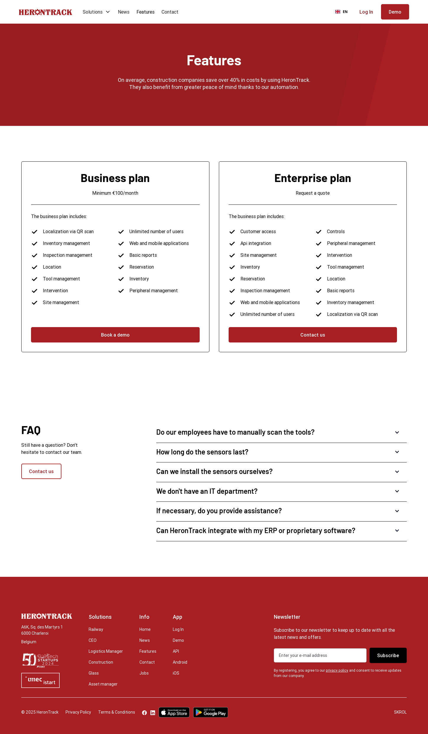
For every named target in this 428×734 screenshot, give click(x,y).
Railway (96, 629)
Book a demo (115, 335)
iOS (176, 673)
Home (145, 629)
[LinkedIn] (152, 712)
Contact (170, 12)
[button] (95, 12)
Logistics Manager (106, 651)
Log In (178, 629)
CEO (93, 640)
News (123, 12)
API (176, 651)
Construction (101, 662)
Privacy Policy (78, 712)
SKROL (400, 712)
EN (341, 11)
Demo (178, 640)
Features (145, 12)
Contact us (312, 335)
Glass (94, 673)
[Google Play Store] (210, 712)
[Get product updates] (320, 655)
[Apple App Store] (174, 712)
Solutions (92, 12)
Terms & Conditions (116, 712)
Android (180, 662)
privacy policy (337, 670)
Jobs (144, 673)
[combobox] (341, 12)
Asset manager (103, 684)
